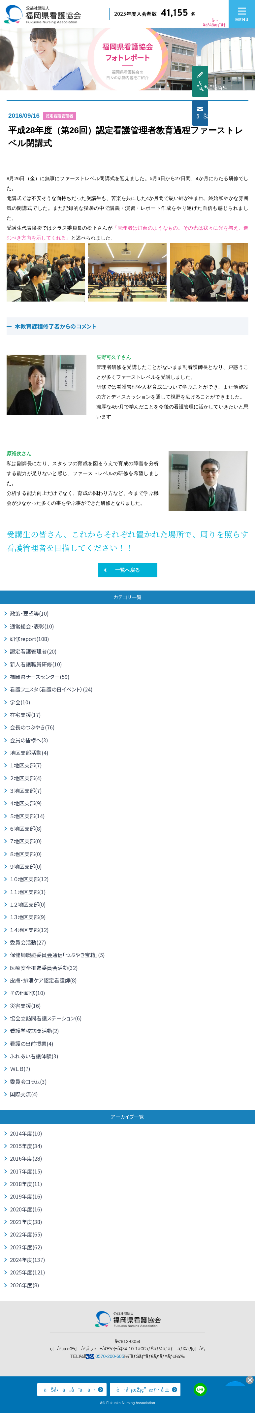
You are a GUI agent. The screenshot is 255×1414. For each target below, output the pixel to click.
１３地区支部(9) (28, 917)
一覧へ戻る (127, 570)
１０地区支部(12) (29, 880)
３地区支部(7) (26, 791)
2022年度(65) (26, 1235)
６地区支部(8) (26, 829)
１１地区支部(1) (28, 892)
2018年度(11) (26, 1185)
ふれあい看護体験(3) (34, 1057)
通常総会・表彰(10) (32, 626)
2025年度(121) (27, 1273)
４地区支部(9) (26, 803)
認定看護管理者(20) (33, 652)
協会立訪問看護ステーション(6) (46, 1019)
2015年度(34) (26, 1147)
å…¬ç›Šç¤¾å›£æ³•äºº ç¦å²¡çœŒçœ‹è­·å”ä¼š (42, 16)
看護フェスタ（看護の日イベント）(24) (51, 689)
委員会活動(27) (28, 943)
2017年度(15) (26, 1172)
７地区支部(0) (26, 842)
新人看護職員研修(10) (36, 664)
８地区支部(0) (26, 854)
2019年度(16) (26, 1197)
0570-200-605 (109, 1357)
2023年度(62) (26, 1248)
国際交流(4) (24, 1095)
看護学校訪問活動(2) (34, 1031)
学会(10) (20, 702)
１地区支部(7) (26, 765)
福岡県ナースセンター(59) (40, 677)
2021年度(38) (26, 1223)
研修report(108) (29, 639)
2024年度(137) (27, 1261)
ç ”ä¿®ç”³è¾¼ (249, 85)
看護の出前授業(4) (31, 1044)
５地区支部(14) (27, 816)
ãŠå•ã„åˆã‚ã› (249, 116)
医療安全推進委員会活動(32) (44, 968)
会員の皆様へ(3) (29, 740)
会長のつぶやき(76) (32, 727)
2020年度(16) (26, 1210)
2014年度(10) (26, 1134)
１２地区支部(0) (28, 905)
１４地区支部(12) (29, 930)
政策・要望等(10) (29, 614)
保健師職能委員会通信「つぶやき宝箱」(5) (57, 955)
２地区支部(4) (26, 778)
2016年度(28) (26, 1159)
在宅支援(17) (25, 715)
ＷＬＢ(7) (20, 1070)
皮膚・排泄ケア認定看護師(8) (43, 981)
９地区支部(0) (26, 867)
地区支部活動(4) (29, 753)
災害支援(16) (25, 1006)
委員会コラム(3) (28, 1082)
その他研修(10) (27, 993)
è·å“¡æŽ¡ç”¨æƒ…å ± (143, 1390)
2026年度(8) (24, 1286)
